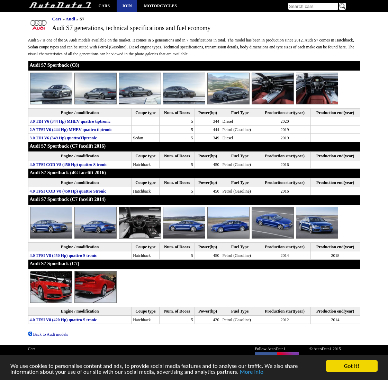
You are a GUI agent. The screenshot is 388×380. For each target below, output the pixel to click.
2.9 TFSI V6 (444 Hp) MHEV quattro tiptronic (71, 129)
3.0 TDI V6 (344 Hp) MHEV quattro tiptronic (70, 121)
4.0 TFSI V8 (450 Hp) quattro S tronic (63, 255)
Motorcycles (160, 5)
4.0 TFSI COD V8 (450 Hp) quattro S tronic (68, 164)
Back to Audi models (48, 334)
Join (127, 5)
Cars (104, 5)
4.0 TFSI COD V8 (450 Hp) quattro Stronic (68, 191)
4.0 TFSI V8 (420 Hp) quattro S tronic (63, 319)
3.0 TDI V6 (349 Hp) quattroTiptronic (63, 138)
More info (251, 372)
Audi (70, 18)
